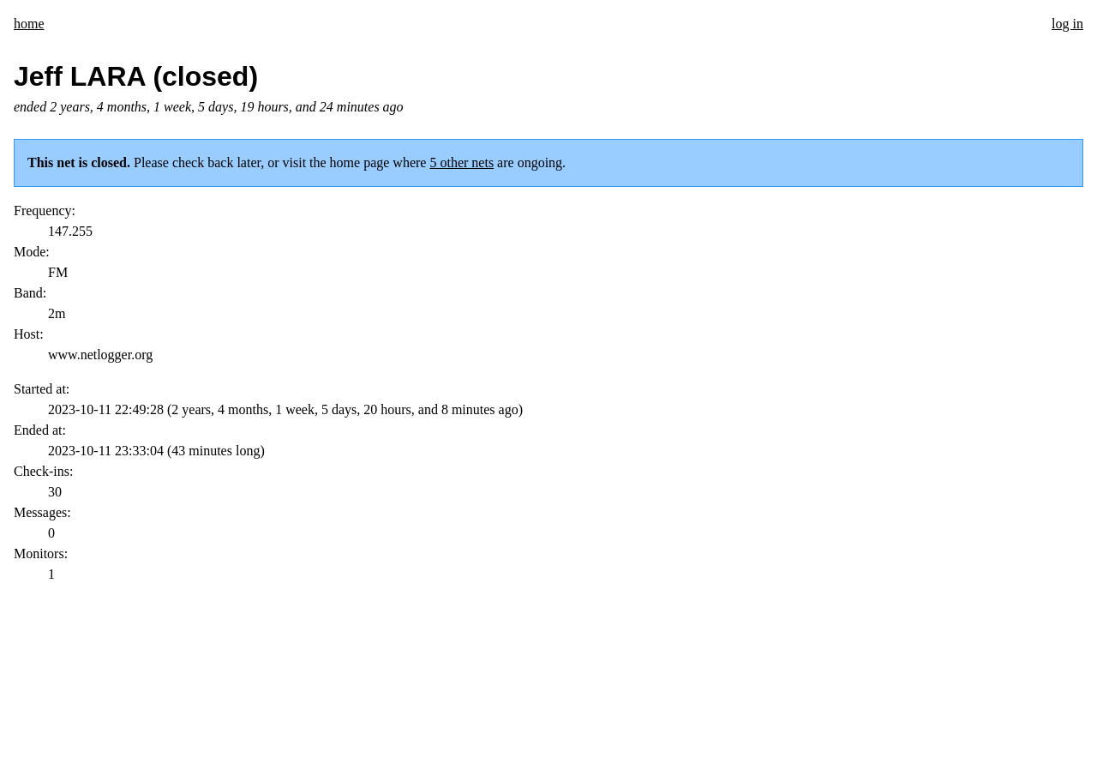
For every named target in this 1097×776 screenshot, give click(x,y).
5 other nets (461, 162)
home (29, 23)
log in (1067, 23)
